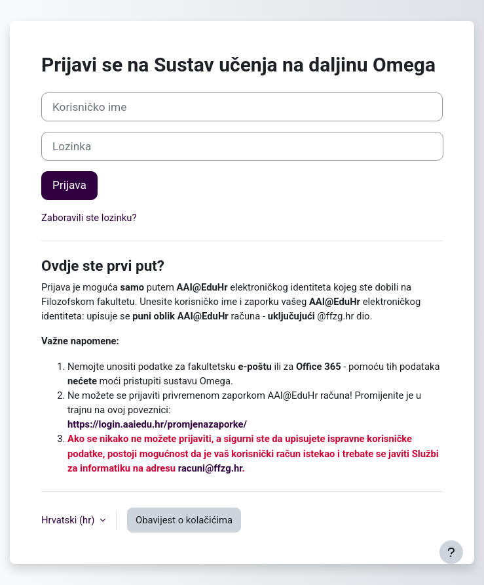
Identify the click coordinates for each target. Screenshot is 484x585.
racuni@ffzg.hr (210, 468)
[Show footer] (451, 552)
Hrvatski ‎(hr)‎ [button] (69, 520)
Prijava (69, 185)
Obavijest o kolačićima (184, 520)
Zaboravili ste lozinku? (88, 218)
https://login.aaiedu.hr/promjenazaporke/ (157, 424)
